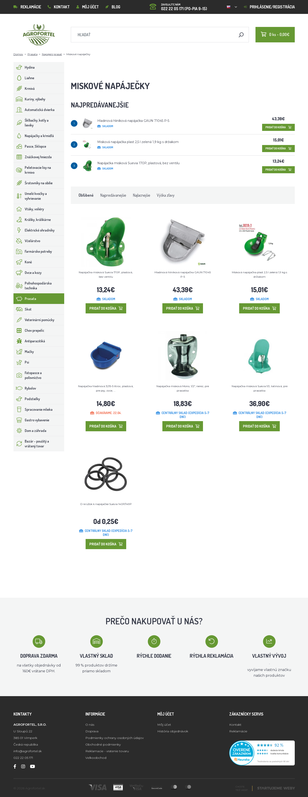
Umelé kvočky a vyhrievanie (30, 196)
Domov (18, 54)
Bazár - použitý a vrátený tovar (31, 443)
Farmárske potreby (33, 251)
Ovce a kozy (27, 272)
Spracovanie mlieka (33, 409)
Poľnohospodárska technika (33, 285)
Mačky (24, 351)
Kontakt (59, 6)
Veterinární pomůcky (34, 319)
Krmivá (24, 88)
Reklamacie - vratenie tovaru (107, 751)
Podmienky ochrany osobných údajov (114, 738)
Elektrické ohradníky (34, 230)
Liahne (24, 77)
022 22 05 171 (23, 758)
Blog (112, 6)
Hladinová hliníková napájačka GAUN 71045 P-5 (133, 121)
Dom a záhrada (30, 430)
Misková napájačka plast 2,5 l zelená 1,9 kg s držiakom (138, 142)
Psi (21, 362)
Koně (23, 262)
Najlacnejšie (141, 195)
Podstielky (27, 398)
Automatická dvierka (34, 109)
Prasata (33, 54)
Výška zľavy (166, 195)
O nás (89, 725)
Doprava (91, 731)
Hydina (24, 67)
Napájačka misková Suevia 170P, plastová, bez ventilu (138, 163)
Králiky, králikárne (32, 219)
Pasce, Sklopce (30, 146)
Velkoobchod (95, 758)
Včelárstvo (27, 240)
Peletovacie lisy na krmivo (32, 170)
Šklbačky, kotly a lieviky (31, 122)
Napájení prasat (52, 54)
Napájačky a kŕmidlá (34, 135)
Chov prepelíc (29, 330)
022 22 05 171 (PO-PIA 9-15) (178, 5)
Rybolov (25, 388)
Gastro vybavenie (31, 420)
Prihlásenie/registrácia (269, 6)
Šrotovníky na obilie (33, 183)
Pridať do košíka (278, 127)
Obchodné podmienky (103, 744)
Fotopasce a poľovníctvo (28, 375)
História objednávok (172, 731)
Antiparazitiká (29, 341)
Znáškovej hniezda (33, 157)
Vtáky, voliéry (29, 209)
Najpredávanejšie (113, 195)
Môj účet (87, 6)
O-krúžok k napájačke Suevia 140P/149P (106, 504)
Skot (23, 309)
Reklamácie (27, 6)
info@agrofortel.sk (27, 751)
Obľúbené (86, 195)
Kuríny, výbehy (29, 99)
